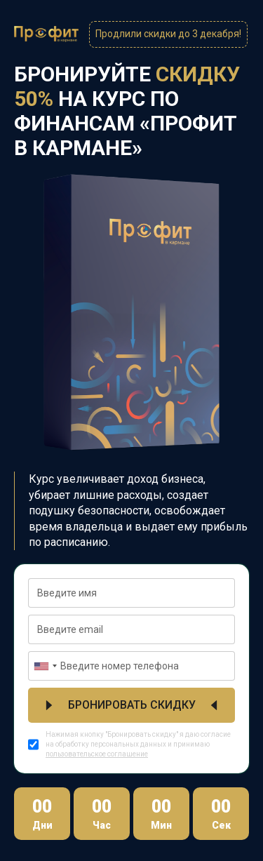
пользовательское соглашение (97, 754)
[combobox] (45, 666)
